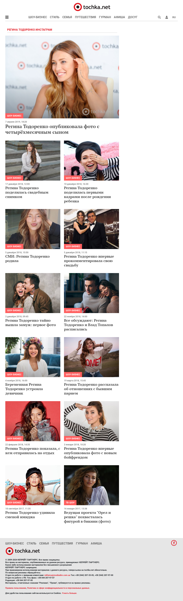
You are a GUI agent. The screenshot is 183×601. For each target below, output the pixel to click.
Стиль (54, 17)
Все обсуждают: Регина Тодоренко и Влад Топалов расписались (88, 325)
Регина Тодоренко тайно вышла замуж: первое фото (30, 322)
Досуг (133, 17)
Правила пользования (15, 588)
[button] (166, 17)
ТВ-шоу (70, 502)
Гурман (105, 17)
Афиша (119, 17)
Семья (67, 17)
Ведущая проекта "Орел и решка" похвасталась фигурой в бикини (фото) (87, 517)
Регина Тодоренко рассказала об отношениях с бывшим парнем (91, 389)
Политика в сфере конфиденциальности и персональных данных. (58, 588)
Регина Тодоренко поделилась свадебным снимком (26, 192)
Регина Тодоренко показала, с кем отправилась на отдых (32, 450)
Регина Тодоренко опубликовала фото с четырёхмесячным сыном (52, 129)
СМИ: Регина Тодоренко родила (27, 258)
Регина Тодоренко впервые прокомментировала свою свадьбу (89, 261)
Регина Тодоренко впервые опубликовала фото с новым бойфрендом (90, 453)
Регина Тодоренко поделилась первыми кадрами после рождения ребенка (87, 194)
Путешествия (85, 17)
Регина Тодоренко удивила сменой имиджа (30, 514)
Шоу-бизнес (37, 17)
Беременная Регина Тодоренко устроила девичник (24, 389)
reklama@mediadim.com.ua (57, 575)
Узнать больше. (69, 593)
